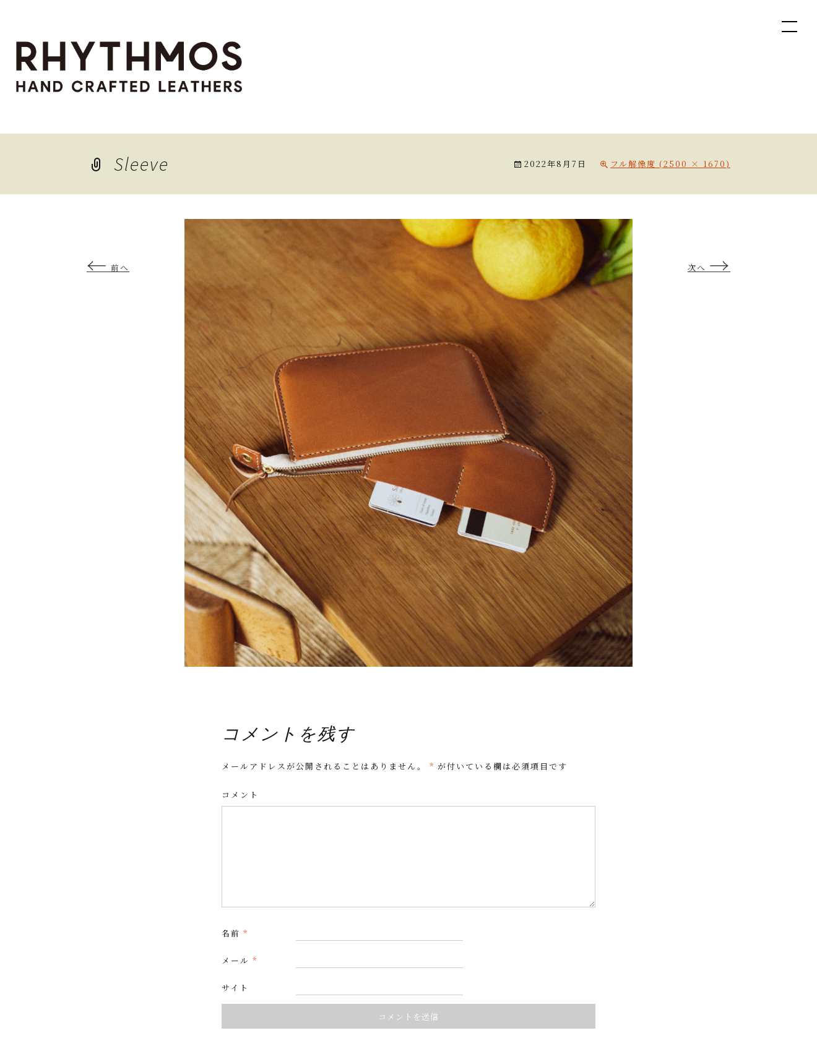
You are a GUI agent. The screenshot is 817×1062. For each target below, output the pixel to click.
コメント (240, 794)
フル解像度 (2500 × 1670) (670, 163)
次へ (709, 267)
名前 (235, 933)
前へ (108, 267)
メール (239, 960)
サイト (235, 987)
